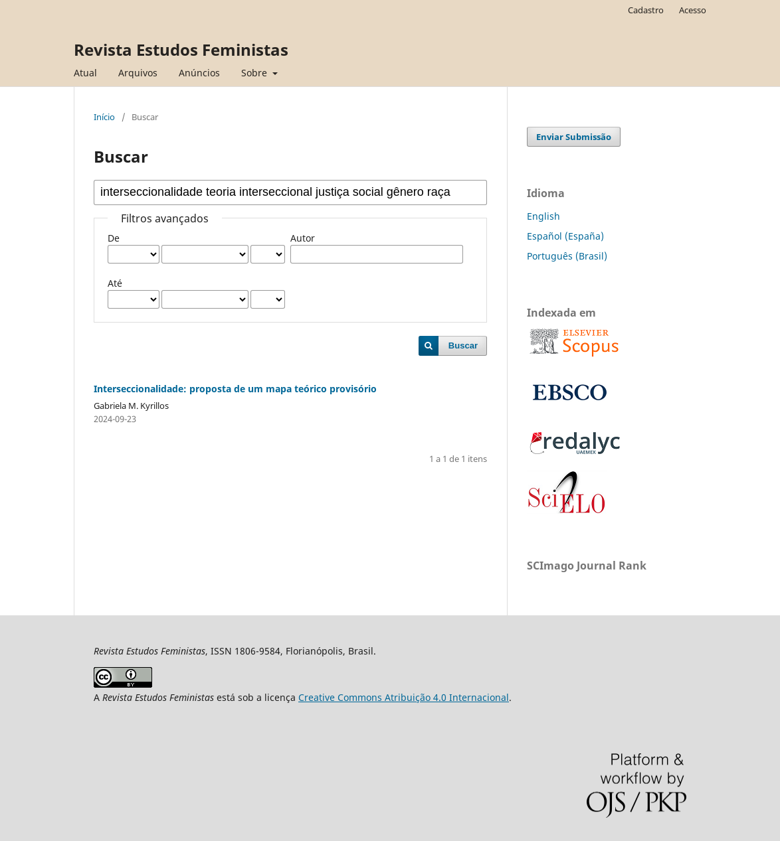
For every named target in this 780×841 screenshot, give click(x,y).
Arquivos (137, 72)
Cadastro (646, 10)
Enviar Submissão (573, 137)
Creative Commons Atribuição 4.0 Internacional (403, 697)
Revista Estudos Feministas (181, 49)
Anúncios (199, 72)
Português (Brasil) (567, 256)
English (543, 216)
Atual (85, 72)
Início (104, 117)
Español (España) (565, 236)
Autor (302, 238)
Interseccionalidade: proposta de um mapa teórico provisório (235, 388)
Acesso (692, 10)
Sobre (255, 72)
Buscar (463, 345)
